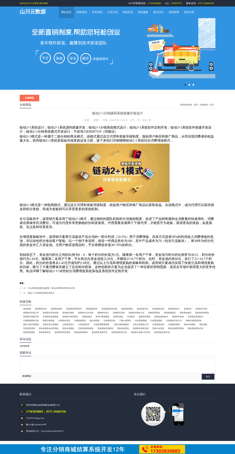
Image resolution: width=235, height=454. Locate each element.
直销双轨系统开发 (99, 332)
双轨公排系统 (158, 328)
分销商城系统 (80, 320)
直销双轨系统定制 (141, 328)
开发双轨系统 (29, 328)
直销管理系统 (154, 313)
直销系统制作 (56, 309)
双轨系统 (203, 324)
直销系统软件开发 (119, 332)
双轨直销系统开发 (195, 328)
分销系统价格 (158, 324)
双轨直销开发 (45, 332)
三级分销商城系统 (121, 324)
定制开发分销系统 (50, 324)
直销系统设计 (174, 309)
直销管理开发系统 (62, 332)
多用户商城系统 (102, 316)
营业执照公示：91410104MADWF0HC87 (45, 431)
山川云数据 (33, 12)
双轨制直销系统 (202, 313)
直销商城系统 (170, 313)
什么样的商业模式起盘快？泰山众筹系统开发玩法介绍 (51, 288)
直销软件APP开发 (85, 313)
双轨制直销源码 (81, 332)
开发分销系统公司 (141, 324)
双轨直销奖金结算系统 (48, 328)
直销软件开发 (201, 309)
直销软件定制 (119, 313)
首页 (196, 105)
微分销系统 (95, 320)
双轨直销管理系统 (176, 328)
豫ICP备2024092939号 (36, 424)
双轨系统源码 (29, 332)
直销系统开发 (41, 309)
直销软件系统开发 (31, 316)
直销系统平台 (143, 309)
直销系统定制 (158, 309)
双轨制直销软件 (161, 316)
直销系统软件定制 (109, 309)
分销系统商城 (141, 320)
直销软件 (188, 309)
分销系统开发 (64, 320)
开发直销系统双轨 (86, 328)
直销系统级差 (185, 313)
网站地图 (43, 3)
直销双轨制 (87, 316)
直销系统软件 (92, 309)
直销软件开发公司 (31, 313)
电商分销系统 (49, 320)
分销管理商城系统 (101, 324)
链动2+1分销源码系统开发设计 (41, 293)
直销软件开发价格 (50, 313)
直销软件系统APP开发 (140, 332)
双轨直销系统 (123, 328)
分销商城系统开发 (31, 320)
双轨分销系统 (68, 328)
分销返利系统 (174, 324)
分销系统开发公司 (174, 320)
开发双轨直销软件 (195, 316)
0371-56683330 (206, 3)
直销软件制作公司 (136, 313)
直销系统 (27, 309)
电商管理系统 (144, 316)
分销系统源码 (156, 320)
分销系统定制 (109, 320)
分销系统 (29, 98)
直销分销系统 (190, 324)
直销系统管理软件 (74, 309)
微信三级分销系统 (31, 324)
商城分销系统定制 (193, 320)
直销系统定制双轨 (105, 328)
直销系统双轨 (127, 309)
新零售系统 (118, 316)
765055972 (176, 3)
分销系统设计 (68, 324)
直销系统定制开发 (162, 332)
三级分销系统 (125, 320)
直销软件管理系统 (70, 316)
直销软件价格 (178, 316)
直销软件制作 (68, 313)
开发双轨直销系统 (50, 316)
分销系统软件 (84, 324)
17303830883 (154, 3)
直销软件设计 (103, 313)
